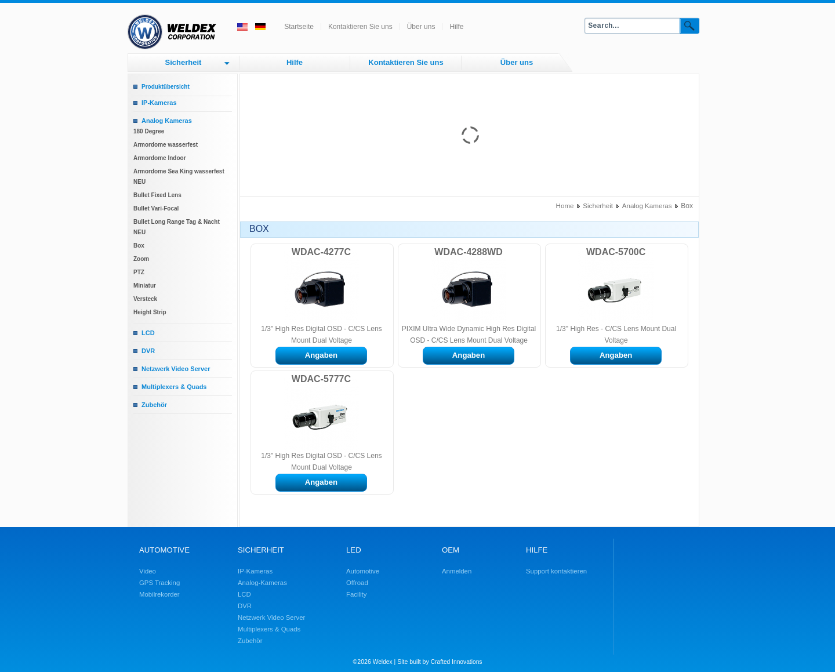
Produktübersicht (165, 86)
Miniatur (144, 285)
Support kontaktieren (556, 571)
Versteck (145, 299)
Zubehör (154, 404)
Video (147, 571)
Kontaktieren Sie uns (360, 27)
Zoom (141, 259)
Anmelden (456, 571)
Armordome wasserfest (165, 144)
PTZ (138, 272)
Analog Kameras (166, 120)
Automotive (362, 571)
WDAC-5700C (615, 252)
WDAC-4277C (321, 252)
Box (138, 245)
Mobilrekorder (159, 594)
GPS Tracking (159, 582)
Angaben (321, 355)
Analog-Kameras (262, 582)
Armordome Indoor (159, 158)
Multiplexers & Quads (173, 386)
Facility (356, 594)
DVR (148, 350)
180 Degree (148, 131)
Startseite (299, 27)
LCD (148, 332)
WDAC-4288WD (468, 252)
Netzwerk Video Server (175, 368)
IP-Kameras (159, 102)
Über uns (421, 27)
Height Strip (149, 312)
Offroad (357, 582)
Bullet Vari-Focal (156, 208)
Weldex (383, 662)
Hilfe (456, 27)
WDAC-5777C (321, 379)
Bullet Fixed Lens (157, 195)
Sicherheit (183, 62)
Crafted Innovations (456, 662)
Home (565, 205)
